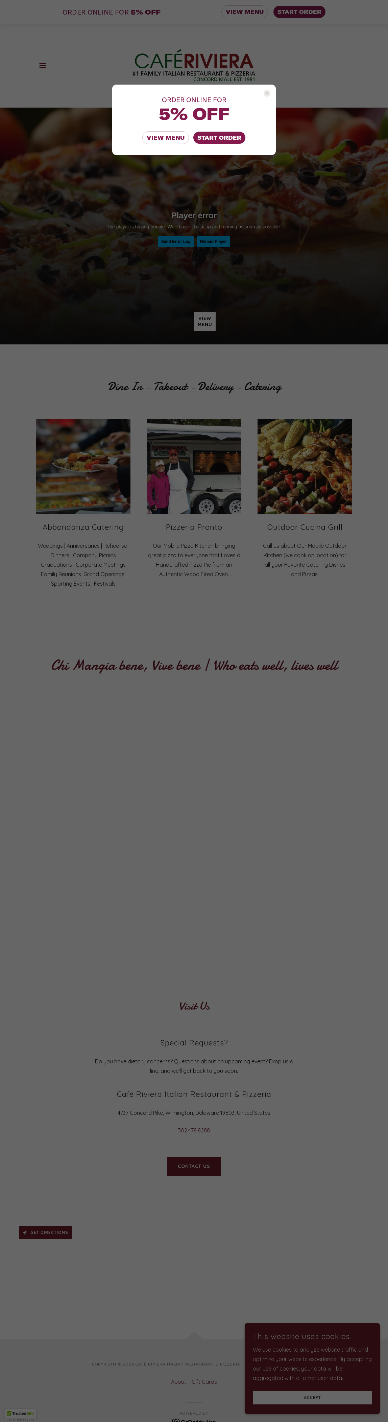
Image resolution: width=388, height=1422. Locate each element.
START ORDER (219, 137)
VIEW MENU (166, 137)
